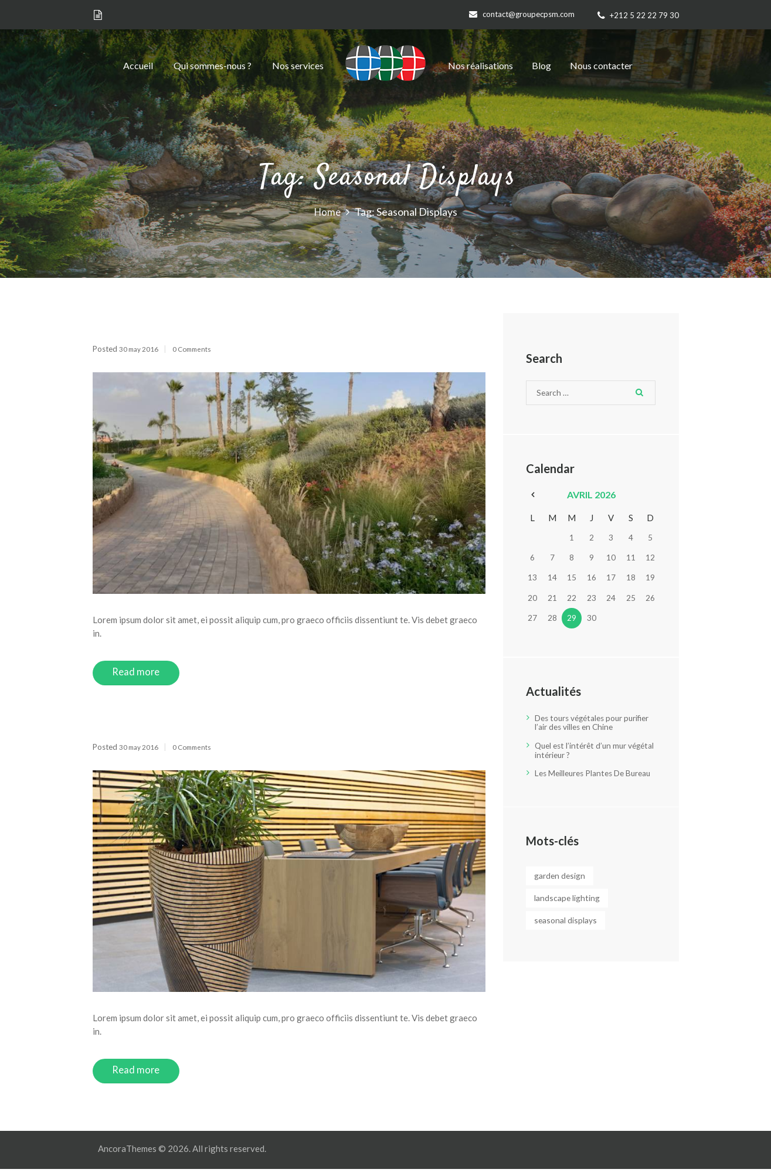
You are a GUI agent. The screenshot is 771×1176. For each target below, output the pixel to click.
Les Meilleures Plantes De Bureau (586, 778)
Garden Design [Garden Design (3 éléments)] (567, 885)
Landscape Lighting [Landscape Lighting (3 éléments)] (575, 908)
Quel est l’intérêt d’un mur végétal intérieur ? (584, 751)
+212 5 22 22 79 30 (644, 15)
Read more (143, 674)
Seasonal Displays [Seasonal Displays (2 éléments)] (574, 932)
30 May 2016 (142, 349)
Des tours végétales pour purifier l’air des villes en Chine (594, 724)
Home (327, 212)
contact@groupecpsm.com (529, 14)
